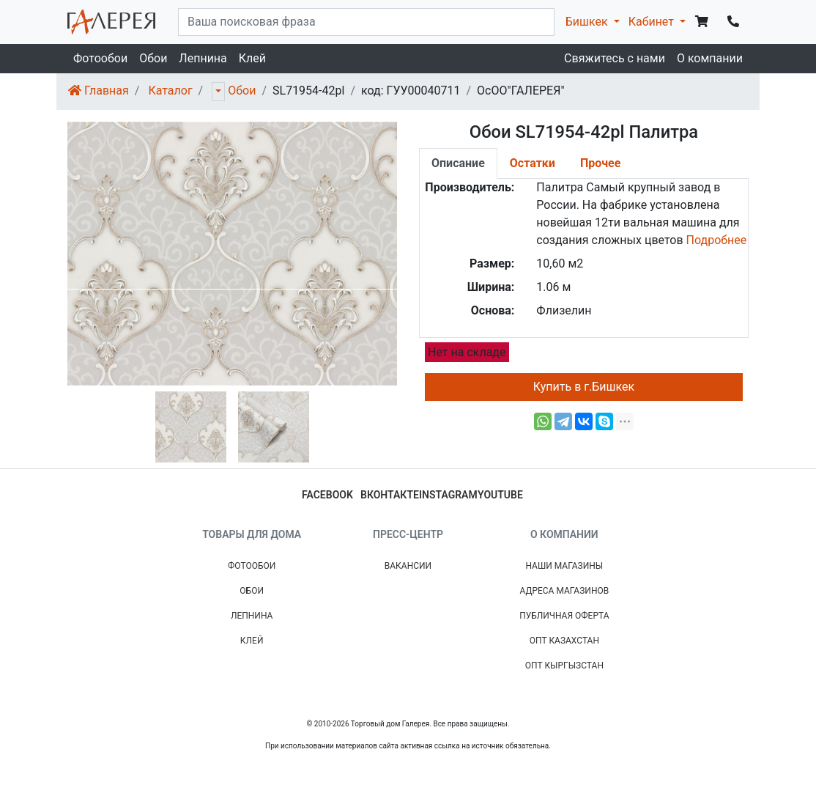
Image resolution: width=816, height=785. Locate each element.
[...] (366, 22)
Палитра (559, 187)
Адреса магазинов (564, 591)
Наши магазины (564, 566)
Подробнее (716, 240)
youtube (500, 495)
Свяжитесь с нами (614, 58)
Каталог (170, 90)
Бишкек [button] (588, 22)
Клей (252, 58)
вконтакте (389, 495)
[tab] (458, 163)
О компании (710, 58)
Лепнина (202, 58)
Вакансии (408, 566)
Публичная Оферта (564, 616)
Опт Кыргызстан (564, 665)
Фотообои (100, 58)
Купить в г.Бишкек (583, 387)
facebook (327, 495)
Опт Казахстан (564, 640)
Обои (153, 58)
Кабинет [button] (652, 22)
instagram (448, 495)
